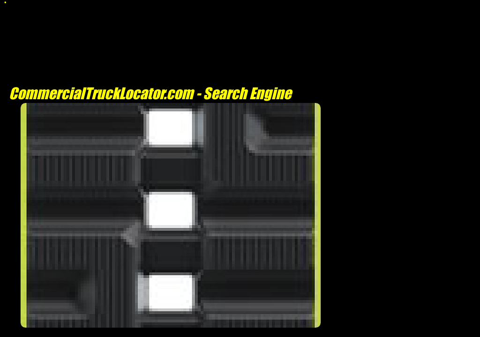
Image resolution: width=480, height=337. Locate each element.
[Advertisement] (170, 332)
